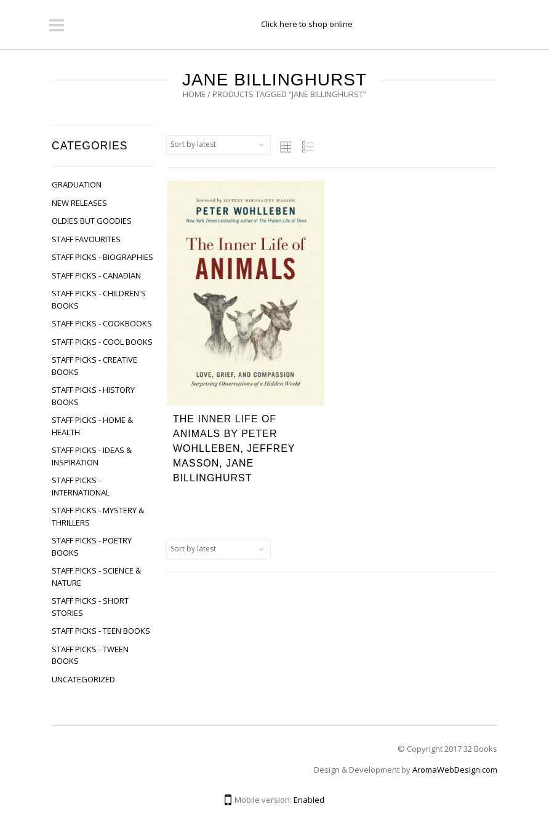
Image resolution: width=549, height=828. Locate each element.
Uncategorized (83, 679)
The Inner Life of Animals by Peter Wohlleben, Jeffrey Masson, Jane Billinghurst (234, 448)
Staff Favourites (86, 239)
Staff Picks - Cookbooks (102, 323)
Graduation (77, 184)
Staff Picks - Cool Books (102, 341)
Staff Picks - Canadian (96, 275)
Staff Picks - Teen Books (101, 630)
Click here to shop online (307, 24)
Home (194, 94)
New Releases (79, 202)
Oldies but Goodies (92, 220)
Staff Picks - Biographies (102, 256)
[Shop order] (218, 145)
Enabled (309, 799)
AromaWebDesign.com (454, 769)
